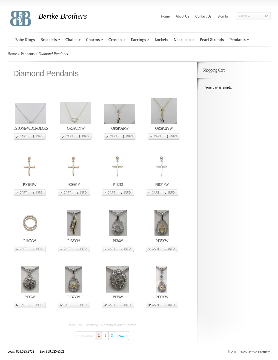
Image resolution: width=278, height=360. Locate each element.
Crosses (116, 39)
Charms (94, 39)
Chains (73, 39)
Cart (23, 136)
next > (122, 336)
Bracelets (50, 39)
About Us (182, 16)
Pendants (239, 39)
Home (165, 16)
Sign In (222, 16)
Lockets (161, 39)
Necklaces (184, 39)
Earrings (140, 39)
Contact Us (203, 16)
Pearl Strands (212, 39)
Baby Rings (25, 39)
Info (39, 136)
